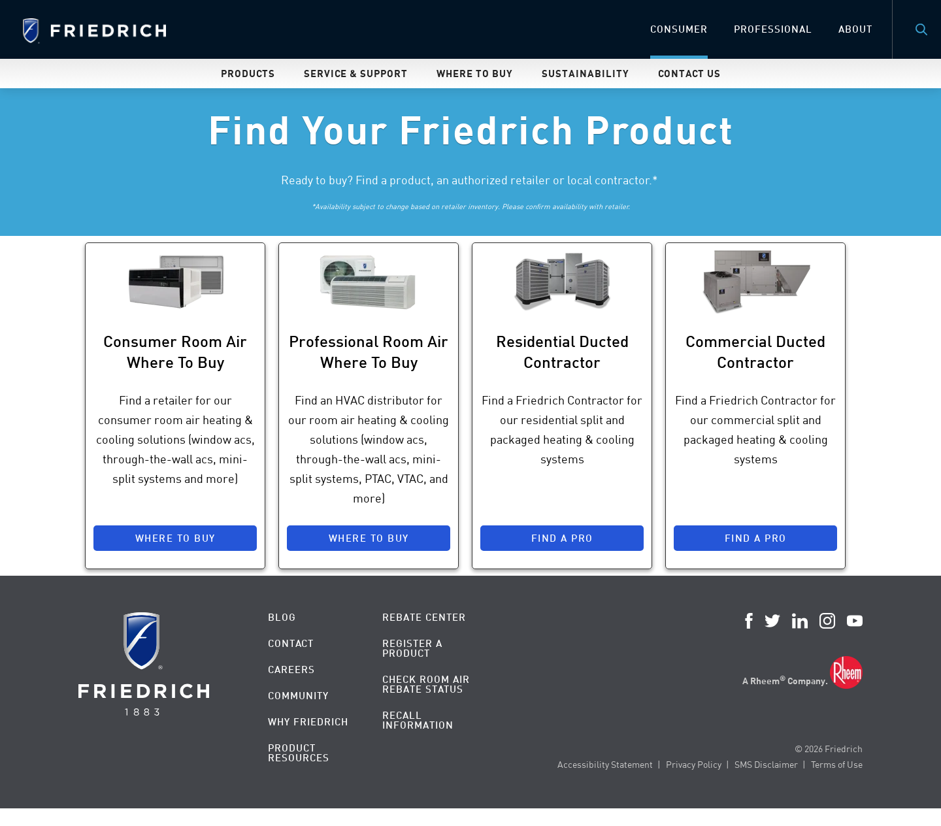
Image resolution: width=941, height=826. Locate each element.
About (855, 29)
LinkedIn (800, 621)
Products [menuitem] (248, 73)
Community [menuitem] (298, 696)
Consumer (679, 29)
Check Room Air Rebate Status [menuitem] (426, 684)
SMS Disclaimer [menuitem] (766, 764)
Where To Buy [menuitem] (475, 73)
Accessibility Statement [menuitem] (605, 764)
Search (921, 29)
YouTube (855, 621)
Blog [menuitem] (282, 617)
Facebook (749, 621)
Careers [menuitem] (291, 669)
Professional (773, 29)
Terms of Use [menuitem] (837, 764)
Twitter (772, 621)
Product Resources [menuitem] (298, 753)
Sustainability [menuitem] (585, 73)
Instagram (827, 621)
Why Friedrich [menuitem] (308, 722)
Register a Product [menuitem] (412, 648)
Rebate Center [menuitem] (424, 617)
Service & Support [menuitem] (356, 73)
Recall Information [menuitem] (418, 720)
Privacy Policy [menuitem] (693, 764)
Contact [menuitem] (291, 643)
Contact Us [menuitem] (689, 73)
